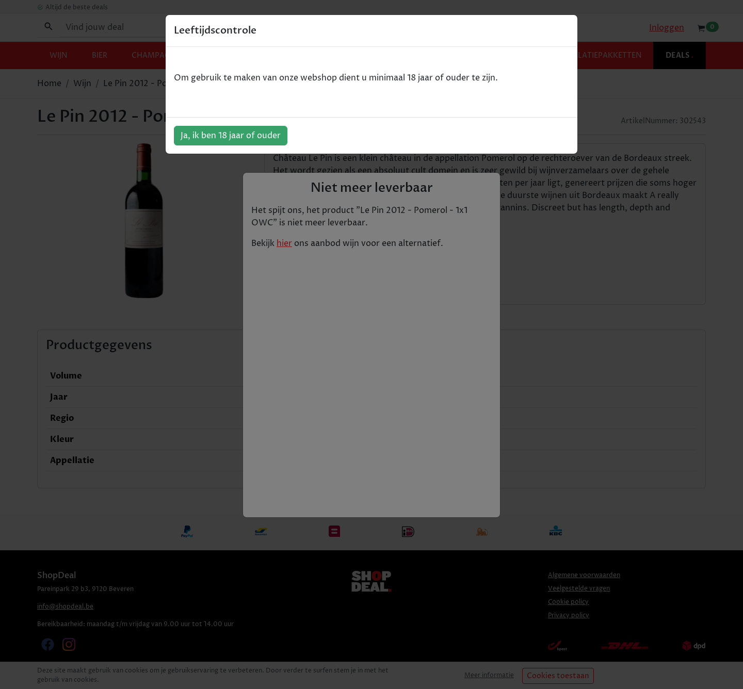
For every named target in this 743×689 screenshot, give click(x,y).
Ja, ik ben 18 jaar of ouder (231, 135)
